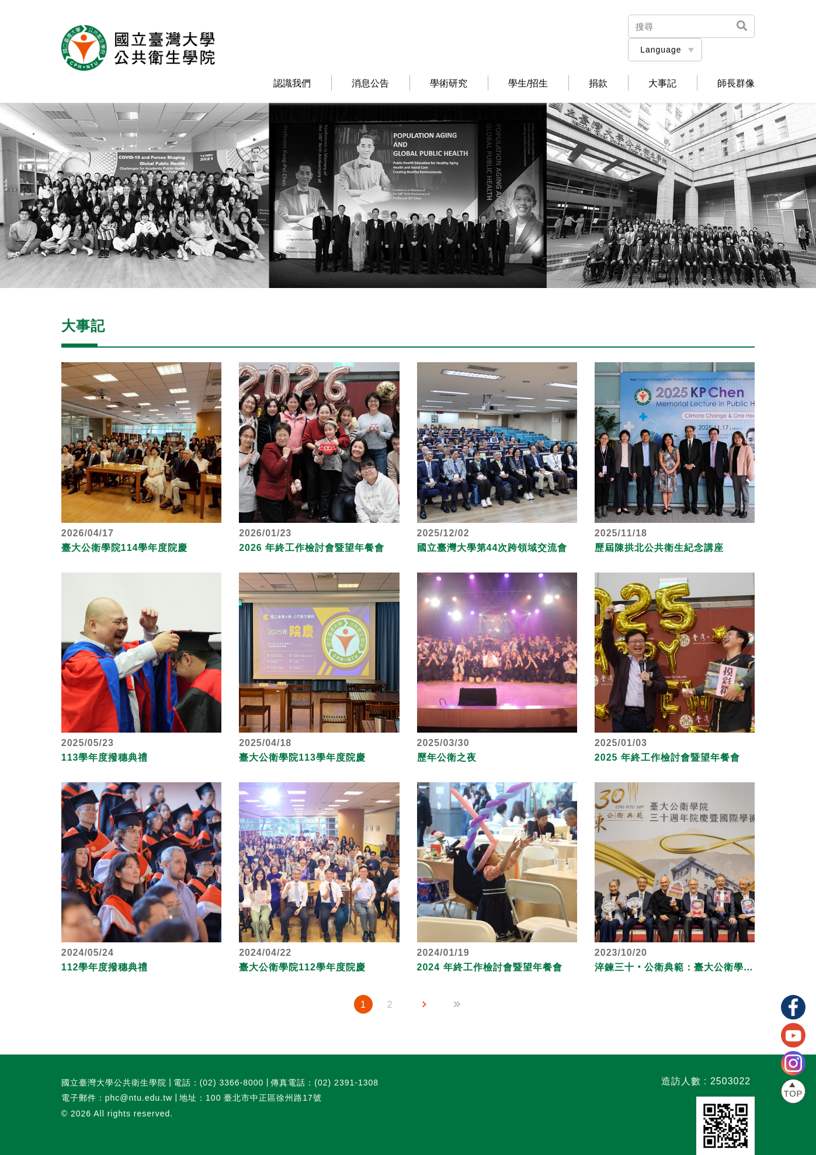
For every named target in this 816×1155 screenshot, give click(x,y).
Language (660, 49)
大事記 (662, 83)
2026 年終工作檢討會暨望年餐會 (311, 548)
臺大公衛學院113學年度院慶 (302, 757)
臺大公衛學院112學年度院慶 (302, 967)
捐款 (598, 83)
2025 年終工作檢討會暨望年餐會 (667, 757)
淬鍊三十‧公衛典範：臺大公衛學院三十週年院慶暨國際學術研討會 (675, 967)
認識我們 (292, 83)
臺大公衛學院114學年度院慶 (124, 548)
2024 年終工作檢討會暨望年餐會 (489, 967)
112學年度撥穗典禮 (104, 967)
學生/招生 (528, 83)
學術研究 (448, 83)
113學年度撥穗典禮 (104, 757)
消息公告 (370, 83)
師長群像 (736, 83)
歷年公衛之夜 (447, 757)
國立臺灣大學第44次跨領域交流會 (492, 548)
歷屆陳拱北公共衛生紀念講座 (659, 548)
